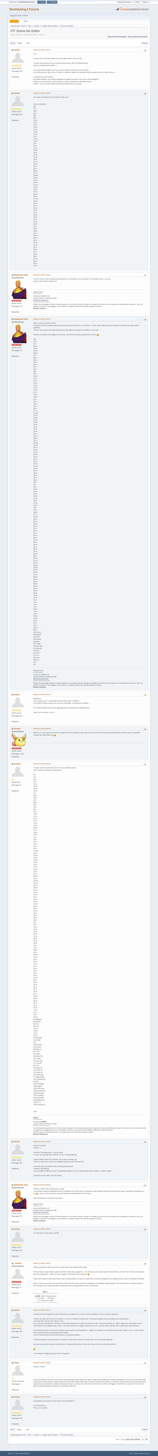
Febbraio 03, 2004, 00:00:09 (41, 763)
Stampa (144, 43)
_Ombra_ (18, 1263)
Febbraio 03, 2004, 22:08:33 (41, 1229)
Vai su (12, 1429)
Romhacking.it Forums (24, 9)
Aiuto (130, 1453)
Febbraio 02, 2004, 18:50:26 (41, 93)
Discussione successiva (137, 37)
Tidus (16, 1363)
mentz (17, 50)
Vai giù (12, 43)
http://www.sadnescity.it (41, 300)
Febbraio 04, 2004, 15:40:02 (41, 1263)
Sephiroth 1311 (21, 275)
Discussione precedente (117, 37)
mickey (17, 764)
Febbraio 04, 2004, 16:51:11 (41, 1310)
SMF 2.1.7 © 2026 (13, 1453)
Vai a (117, 1439)
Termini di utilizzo (138, 1453)
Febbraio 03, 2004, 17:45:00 (41, 1141)
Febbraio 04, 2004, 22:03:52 (41, 1362)
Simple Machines (25, 1453)
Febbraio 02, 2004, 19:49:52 (41, 275)
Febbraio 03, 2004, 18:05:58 (41, 1185)
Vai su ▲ (147, 1453)
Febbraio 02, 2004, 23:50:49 (41, 728)
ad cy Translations (45, 1296)
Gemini (17, 729)
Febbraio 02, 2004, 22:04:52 (41, 319)
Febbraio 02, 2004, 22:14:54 (41, 694)
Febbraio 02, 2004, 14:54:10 (41, 50)
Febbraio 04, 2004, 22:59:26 (41, 1397)
